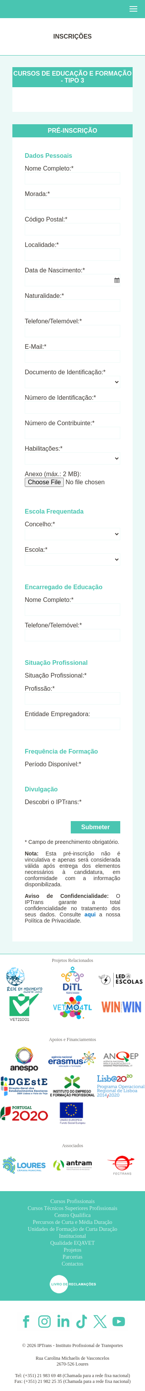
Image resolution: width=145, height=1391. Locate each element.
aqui (90, 914)
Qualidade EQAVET (72, 1243)
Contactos (73, 1264)
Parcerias (72, 1257)
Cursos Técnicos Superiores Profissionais (73, 1208)
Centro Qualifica (73, 1215)
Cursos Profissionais (72, 1201)
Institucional (72, 1236)
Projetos (73, 1250)
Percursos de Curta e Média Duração (73, 1222)
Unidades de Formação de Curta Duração (72, 1229)
